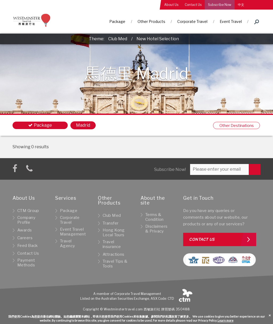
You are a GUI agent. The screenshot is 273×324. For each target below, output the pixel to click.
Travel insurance (112, 244)
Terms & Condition (154, 217)
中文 (241, 5)
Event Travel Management (73, 232)
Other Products (151, 21)
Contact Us (193, 5)
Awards (24, 230)
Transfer (110, 223)
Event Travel (231, 21)
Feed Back (27, 245)
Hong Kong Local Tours (114, 232)
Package (117, 21)
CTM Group (28, 210)
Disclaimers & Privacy (156, 229)
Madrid (83, 125)
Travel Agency (67, 243)
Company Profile (26, 220)
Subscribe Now (219, 5)
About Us (171, 5)
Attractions (114, 254)
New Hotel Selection (157, 38)
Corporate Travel (192, 21)
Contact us (202, 239)
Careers (25, 237)
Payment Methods (26, 262)
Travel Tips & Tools (115, 264)
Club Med (117, 38)
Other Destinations (236, 125)
